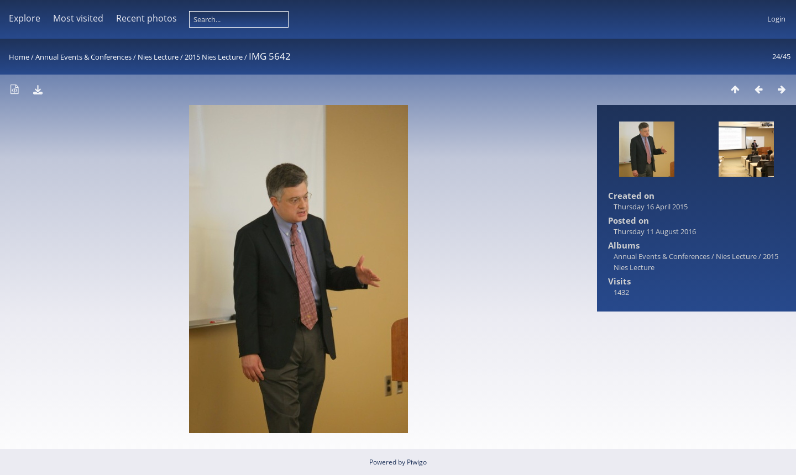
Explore (24, 18)
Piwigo (417, 462)
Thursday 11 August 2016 (655, 231)
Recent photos (146, 18)
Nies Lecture (158, 57)
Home (19, 57)
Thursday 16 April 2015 (651, 207)
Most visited (78, 18)
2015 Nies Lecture (214, 57)
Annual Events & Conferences (83, 57)
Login (776, 19)
